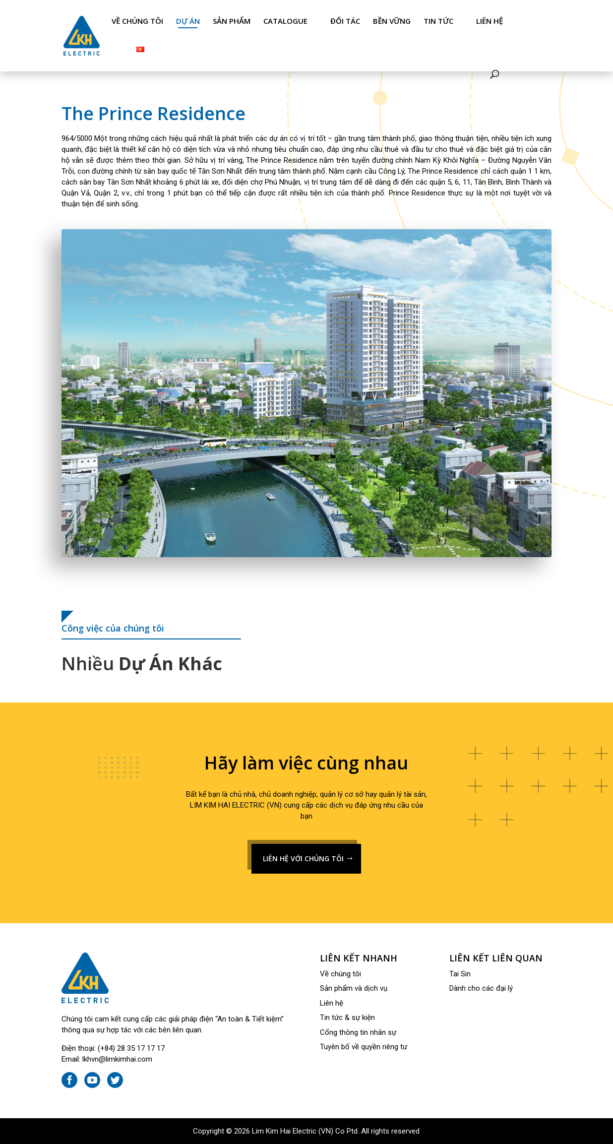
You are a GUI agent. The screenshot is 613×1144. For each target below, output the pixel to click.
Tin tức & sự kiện (347, 1017)
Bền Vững (392, 21)
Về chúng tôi (137, 21)
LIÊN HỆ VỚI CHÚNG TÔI (303, 858)
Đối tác (345, 21)
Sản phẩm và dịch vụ (353, 988)
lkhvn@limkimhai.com (117, 1059)
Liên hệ (489, 21)
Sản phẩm (231, 21)
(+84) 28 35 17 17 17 (131, 1048)
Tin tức (438, 21)
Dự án (188, 21)
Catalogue (285, 21)
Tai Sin (460, 973)
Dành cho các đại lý (481, 988)
